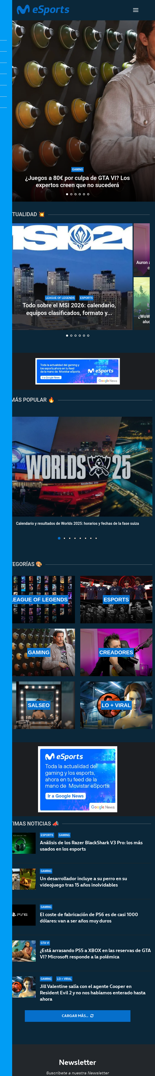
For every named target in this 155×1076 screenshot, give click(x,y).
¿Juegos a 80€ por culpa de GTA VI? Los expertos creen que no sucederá (77, 181)
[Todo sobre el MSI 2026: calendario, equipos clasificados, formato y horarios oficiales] (69, 276)
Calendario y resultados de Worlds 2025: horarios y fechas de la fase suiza (77, 523)
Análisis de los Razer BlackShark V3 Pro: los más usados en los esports (91, 845)
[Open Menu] (135, 10)
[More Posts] (77, 1016)
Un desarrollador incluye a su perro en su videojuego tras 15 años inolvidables (83, 883)
